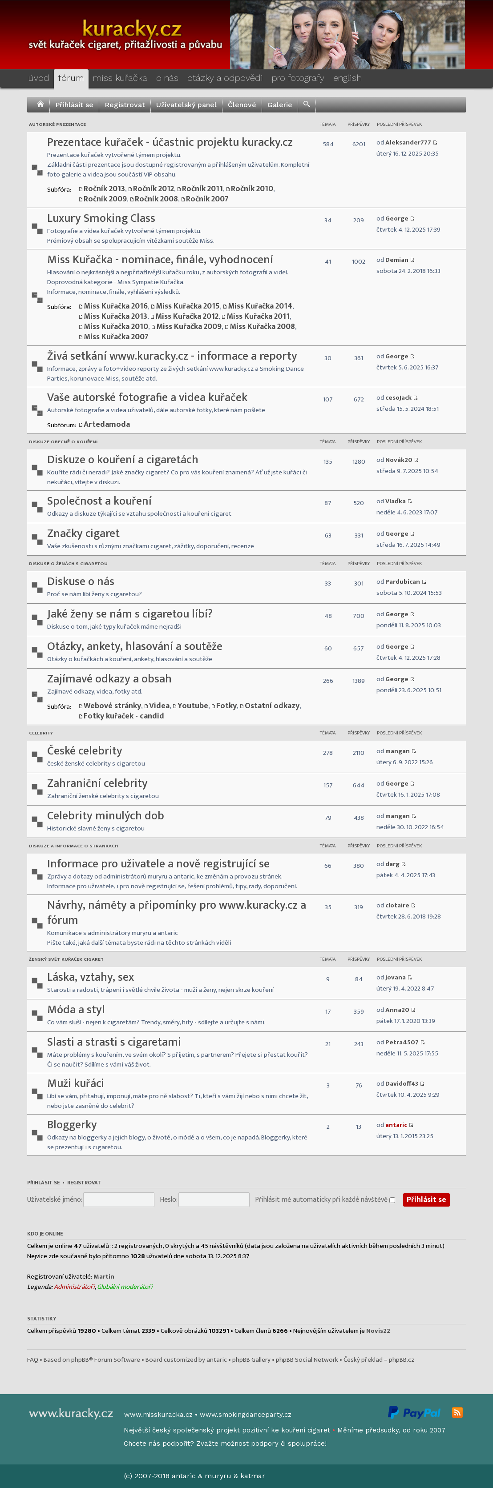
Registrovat (125, 104)
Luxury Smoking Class (101, 218)
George (396, 218)
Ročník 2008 (156, 199)
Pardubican (402, 581)
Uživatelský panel (186, 104)
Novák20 (398, 459)
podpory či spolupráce (288, 1444)
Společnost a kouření (99, 501)
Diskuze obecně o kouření (63, 442)
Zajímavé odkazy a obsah (109, 679)
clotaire (397, 905)
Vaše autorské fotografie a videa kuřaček (147, 397)
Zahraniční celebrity (97, 783)
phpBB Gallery (251, 1359)
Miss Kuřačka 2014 (260, 306)
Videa (159, 706)
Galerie (279, 104)
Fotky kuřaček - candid (124, 716)
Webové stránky (112, 706)
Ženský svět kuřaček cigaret (66, 959)
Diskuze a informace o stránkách (73, 846)
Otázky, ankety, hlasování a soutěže (134, 646)
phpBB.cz (401, 1359)
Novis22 (378, 1330)
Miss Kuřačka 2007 (116, 337)
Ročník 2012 (153, 189)
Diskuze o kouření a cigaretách (122, 459)
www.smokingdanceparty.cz (245, 1415)
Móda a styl (76, 1009)
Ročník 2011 (202, 189)
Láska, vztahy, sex (90, 977)
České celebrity (84, 751)
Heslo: (169, 1200)
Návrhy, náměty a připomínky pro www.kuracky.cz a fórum (176, 913)
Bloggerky (72, 1125)
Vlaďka (395, 501)
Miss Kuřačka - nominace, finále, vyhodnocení (160, 259)
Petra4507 (402, 1042)
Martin (103, 1276)
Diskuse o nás (80, 581)
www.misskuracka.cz (158, 1415)
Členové (242, 104)
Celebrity (41, 733)
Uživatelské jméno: (54, 1200)
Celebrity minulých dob (105, 816)
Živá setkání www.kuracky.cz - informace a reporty (172, 356)
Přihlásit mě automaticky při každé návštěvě (325, 1200)
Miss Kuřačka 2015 (188, 306)
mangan (397, 751)
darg (392, 864)
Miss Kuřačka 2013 (115, 316)
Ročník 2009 (105, 199)
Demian (396, 259)
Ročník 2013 (104, 189)
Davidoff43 (401, 1083)
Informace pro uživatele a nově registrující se (158, 864)
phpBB (80, 1359)
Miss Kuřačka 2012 (186, 316)
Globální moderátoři (125, 1286)
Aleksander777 (408, 142)
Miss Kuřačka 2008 (262, 326)
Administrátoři (74, 1286)
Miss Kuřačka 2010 (116, 326)
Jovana (395, 977)
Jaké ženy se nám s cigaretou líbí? (130, 614)
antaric (396, 1125)
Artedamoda (107, 424)
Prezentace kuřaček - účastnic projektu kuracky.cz (170, 142)
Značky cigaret (83, 533)
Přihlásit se (74, 104)
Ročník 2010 (252, 189)
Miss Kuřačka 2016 (116, 306)
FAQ (32, 1359)
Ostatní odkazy (272, 706)
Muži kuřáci (75, 1083)
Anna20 (397, 1009)
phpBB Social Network (307, 1359)
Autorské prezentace (57, 124)
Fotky (226, 706)
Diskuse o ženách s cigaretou (68, 564)
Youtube (193, 706)
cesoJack (398, 397)
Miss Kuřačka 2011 (258, 316)
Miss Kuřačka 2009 (189, 326)
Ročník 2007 (207, 199)
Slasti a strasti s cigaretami (114, 1042)
